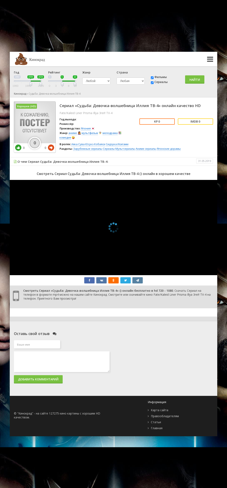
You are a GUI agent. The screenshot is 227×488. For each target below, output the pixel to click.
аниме (72, 133)
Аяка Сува (78, 144)
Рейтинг (54, 72)
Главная (156, 428)
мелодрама (110, 133)
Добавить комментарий (38, 379)
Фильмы (160, 77)
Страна (122, 72)
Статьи (156, 422)
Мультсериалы (125, 149)
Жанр (86, 72)
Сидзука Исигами (117, 144)
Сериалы (161, 82)
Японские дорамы (169, 149)
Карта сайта (159, 410)
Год (16, 72)
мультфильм (90, 133)
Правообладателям (165, 416)
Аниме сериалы (146, 149)
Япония (86, 128)
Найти (194, 80)
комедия (65, 137)
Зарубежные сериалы (87, 149)
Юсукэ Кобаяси (95, 144)
